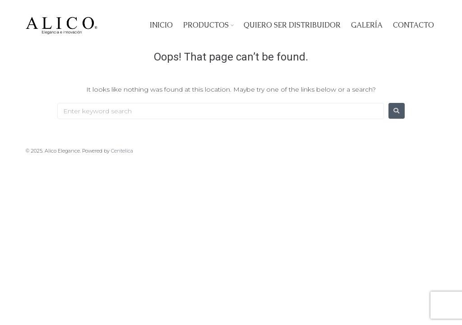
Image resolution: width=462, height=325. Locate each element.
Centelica (122, 151)
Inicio (161, 25)
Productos (206, 25)
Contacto (413, 25)
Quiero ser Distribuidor (292, 25)
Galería (367, 25)
